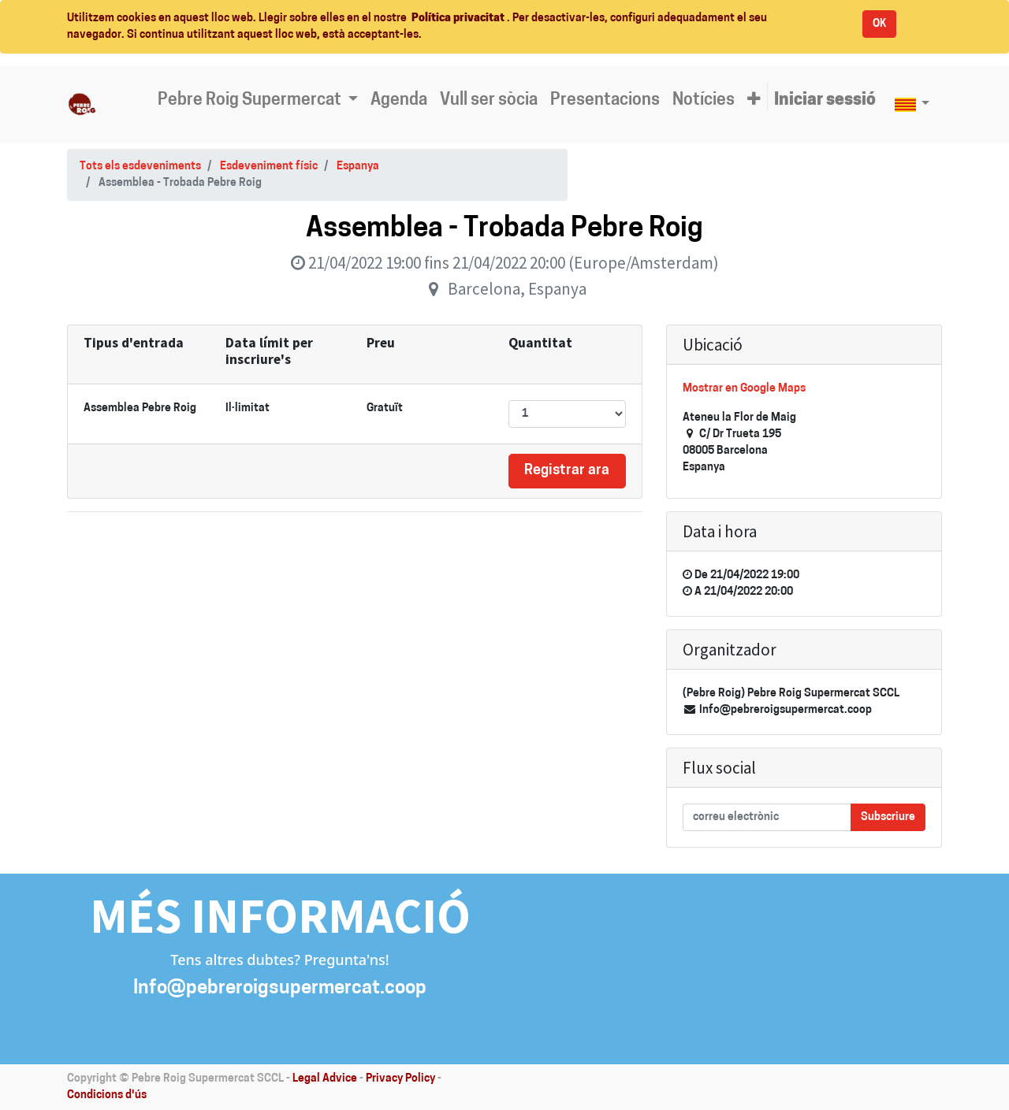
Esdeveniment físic (269, 167)
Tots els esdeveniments (140, 167)
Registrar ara (566, 470)
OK (879, 24)
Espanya (358, 167)
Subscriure (888, 817)
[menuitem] (399, 101)
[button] (754, 101)
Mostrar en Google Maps (744, 389)
